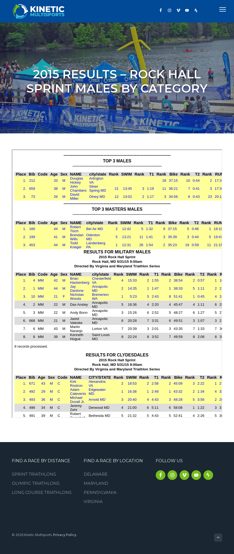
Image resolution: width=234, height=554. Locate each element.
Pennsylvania (100, 492)
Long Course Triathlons (42, 492)
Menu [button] (216, 9)
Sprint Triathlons (34, 474)
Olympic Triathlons (36, 483)
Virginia (93, 501)
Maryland (96, 483)
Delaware (95, 474)
